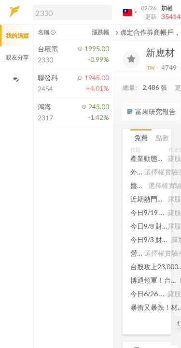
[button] (70, 12)
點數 (162, 137)
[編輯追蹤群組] (16, 79)
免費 (141, 137)
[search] (72, 12)
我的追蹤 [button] (17, 35)
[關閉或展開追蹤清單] (116, 32)
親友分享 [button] (17, 57)
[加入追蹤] (131, 59)
